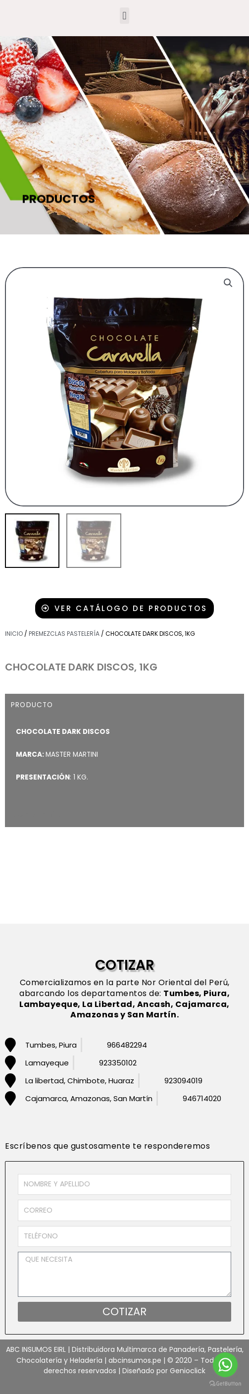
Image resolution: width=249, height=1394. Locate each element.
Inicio (14, 633)
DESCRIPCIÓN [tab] (36, 815)
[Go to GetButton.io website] (225, 1384)
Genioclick (187, 1371)
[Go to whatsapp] (225, 1364)
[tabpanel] (124, 760)
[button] (124, 15)
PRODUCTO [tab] (32, 705)
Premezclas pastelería (64, 633)
